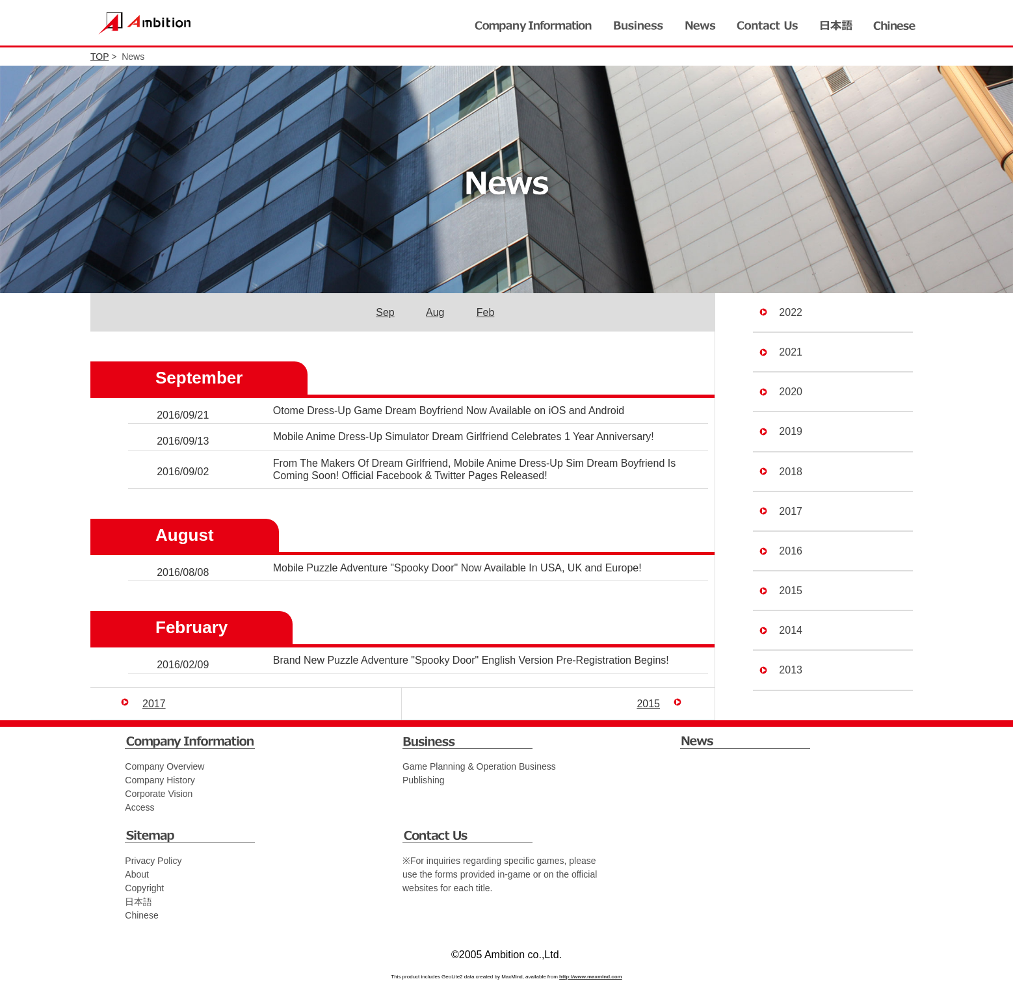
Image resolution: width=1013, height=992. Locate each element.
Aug (435, 312)
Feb (486, 312)
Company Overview (164, 766)
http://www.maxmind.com (590, 977)
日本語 (138, 901)
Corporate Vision (158, 794)
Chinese (141, 915)
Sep (385, 312)
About (137, 874)
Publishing (423, 780)
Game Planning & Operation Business (479, 766)
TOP (99, 56)
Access (139, 807)
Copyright (144, 888)
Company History (159, 780)
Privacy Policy (153, 860)
